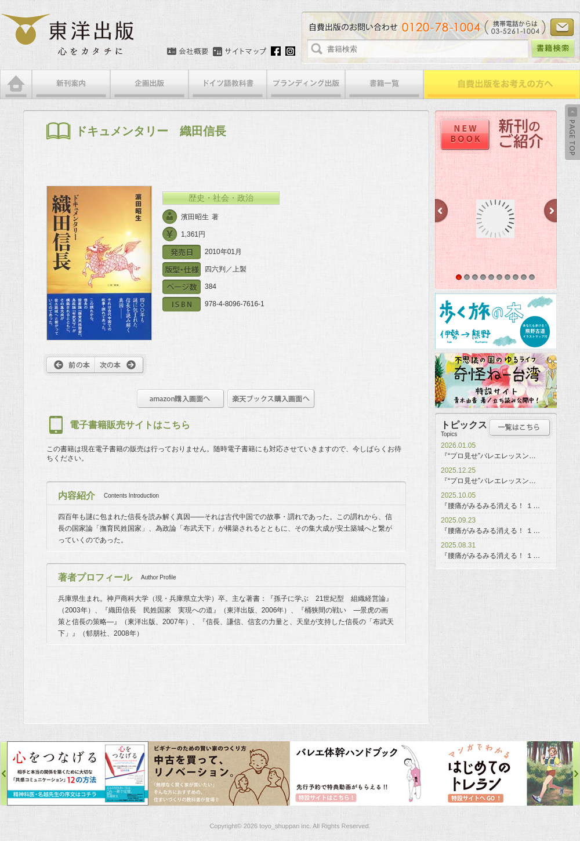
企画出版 (149, 84)
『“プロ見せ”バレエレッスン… (488, 456)
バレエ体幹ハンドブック (361, 773)
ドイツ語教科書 (227, 84)
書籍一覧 (384, 84)
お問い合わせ (562, 27)
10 (531, 277)
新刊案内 (71, 84)
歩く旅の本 (496, 321)
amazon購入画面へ (180, 398)
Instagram (290, 51)
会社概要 (187, 51)
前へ (69, 365)
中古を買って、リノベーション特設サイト (219, 773)
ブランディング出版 (306, 84)
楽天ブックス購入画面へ (271, 398)
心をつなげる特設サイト (77, 773)
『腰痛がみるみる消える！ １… (490, 506)
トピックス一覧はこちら (520, 427)
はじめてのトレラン (502, 773)
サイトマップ (239, 51)
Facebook (276, 51)
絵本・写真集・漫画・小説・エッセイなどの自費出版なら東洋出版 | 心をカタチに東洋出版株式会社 (68, 35)
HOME (16, 84)
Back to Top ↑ (572, 132)
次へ (121, 365)
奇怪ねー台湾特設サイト (496, 380)
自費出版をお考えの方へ (501, 84)
